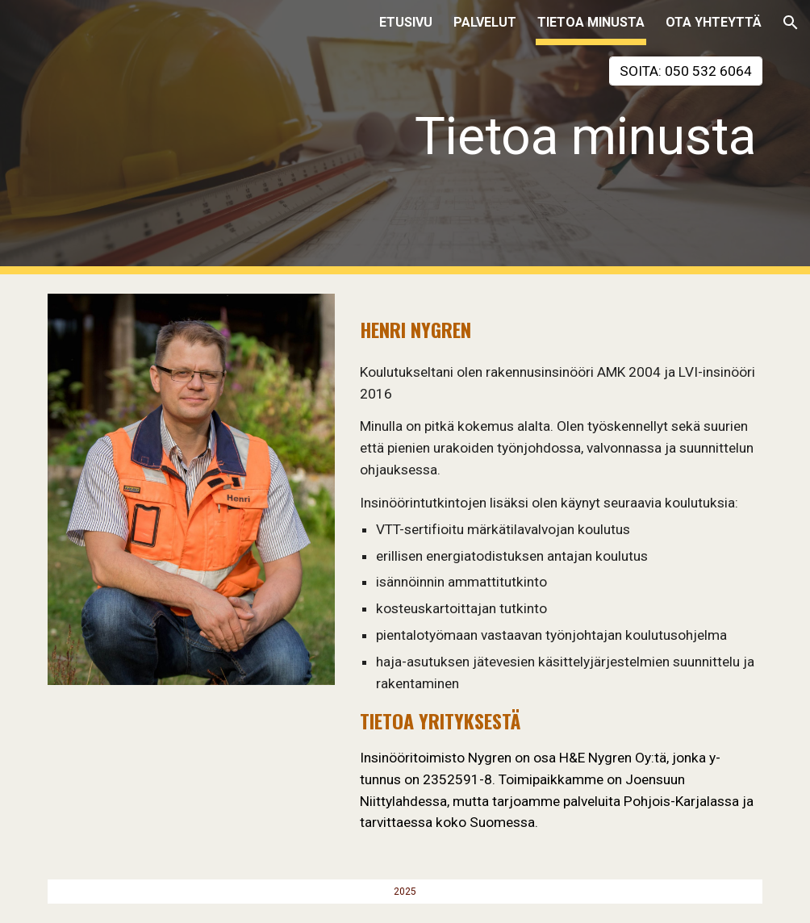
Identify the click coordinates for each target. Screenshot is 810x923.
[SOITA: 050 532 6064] (686, 71)
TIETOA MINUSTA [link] (591, 22)
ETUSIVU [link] (405, 22)
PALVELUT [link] (484, 22)
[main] (527, 151)
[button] (790, 22)
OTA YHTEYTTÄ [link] (714, 22)
